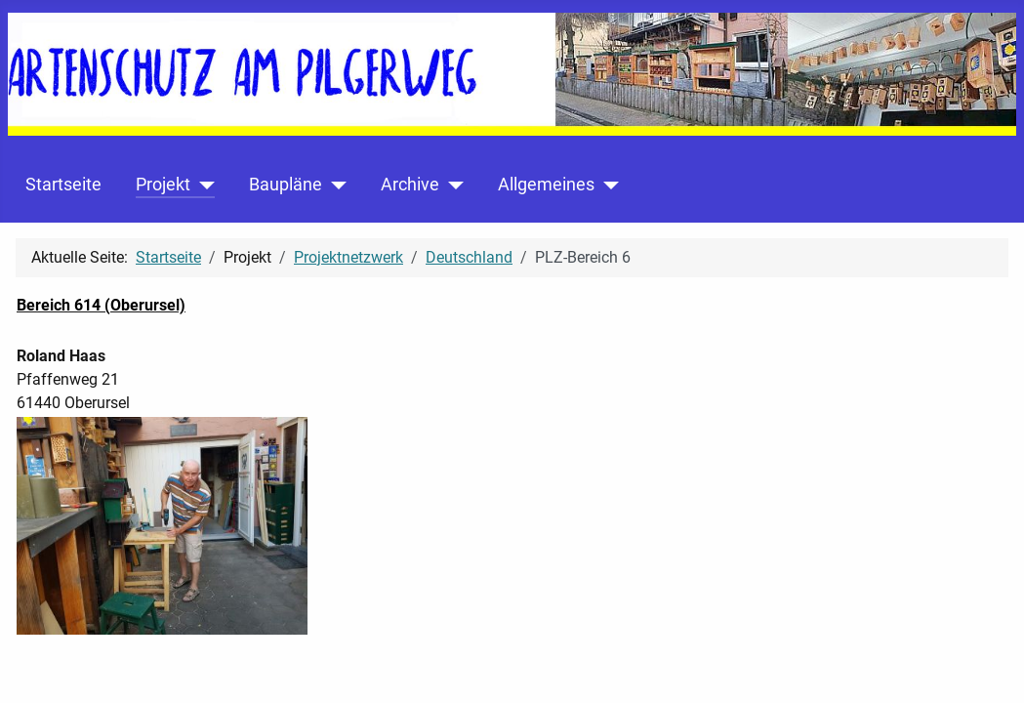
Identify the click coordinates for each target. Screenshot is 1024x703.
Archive (410, 184)
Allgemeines (546, 184)
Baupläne (285, 184)
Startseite (63, 184)
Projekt (163, 184)
